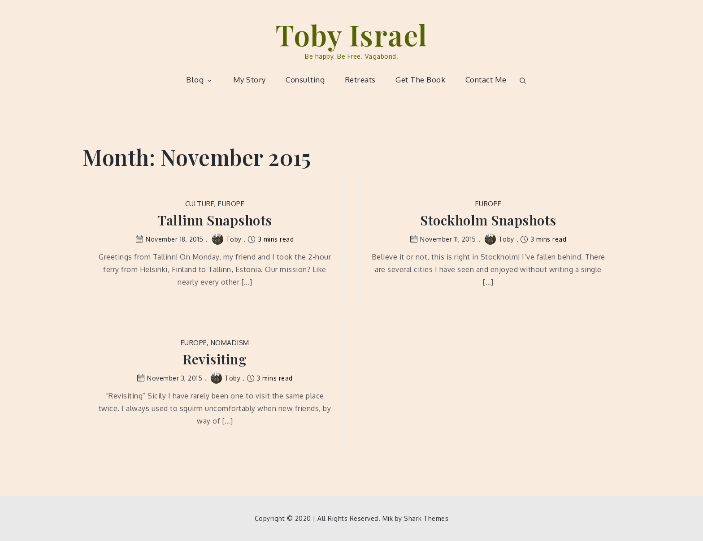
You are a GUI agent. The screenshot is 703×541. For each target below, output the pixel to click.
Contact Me (486, 79)
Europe (231, 203)
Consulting (305, 79)
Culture (200, 203)
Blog (199, 79)
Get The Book (420, 79)
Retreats (360, 79)
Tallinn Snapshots (214, 220)
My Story (249, 79)
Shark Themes (426, 518)
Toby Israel (351, 34)
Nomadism (230, 342)
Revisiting (215, 359)
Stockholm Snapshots (488, 220)
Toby (227, 239)
